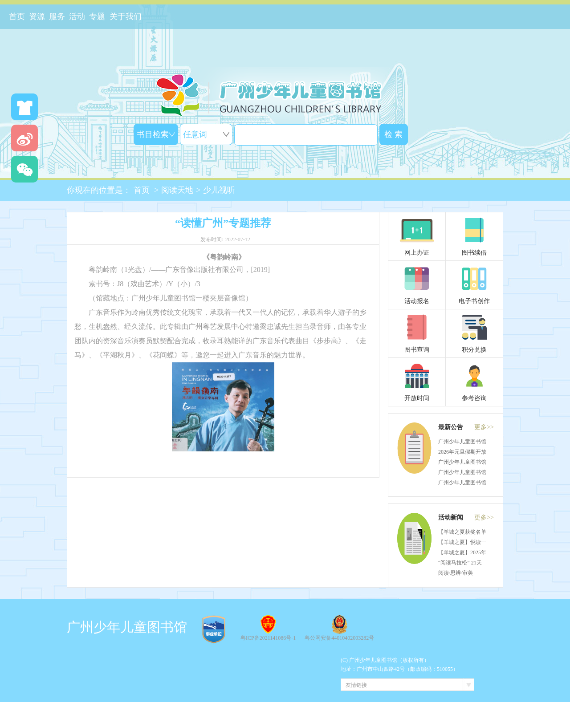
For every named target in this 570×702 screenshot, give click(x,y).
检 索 (393, 134)
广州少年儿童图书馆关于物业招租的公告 (486, 462)
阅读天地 (177, 190)
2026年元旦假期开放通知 (467, 452)
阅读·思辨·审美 (455, 573)
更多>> (484, 427)
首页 (142, 190)
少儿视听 (219, 190)
